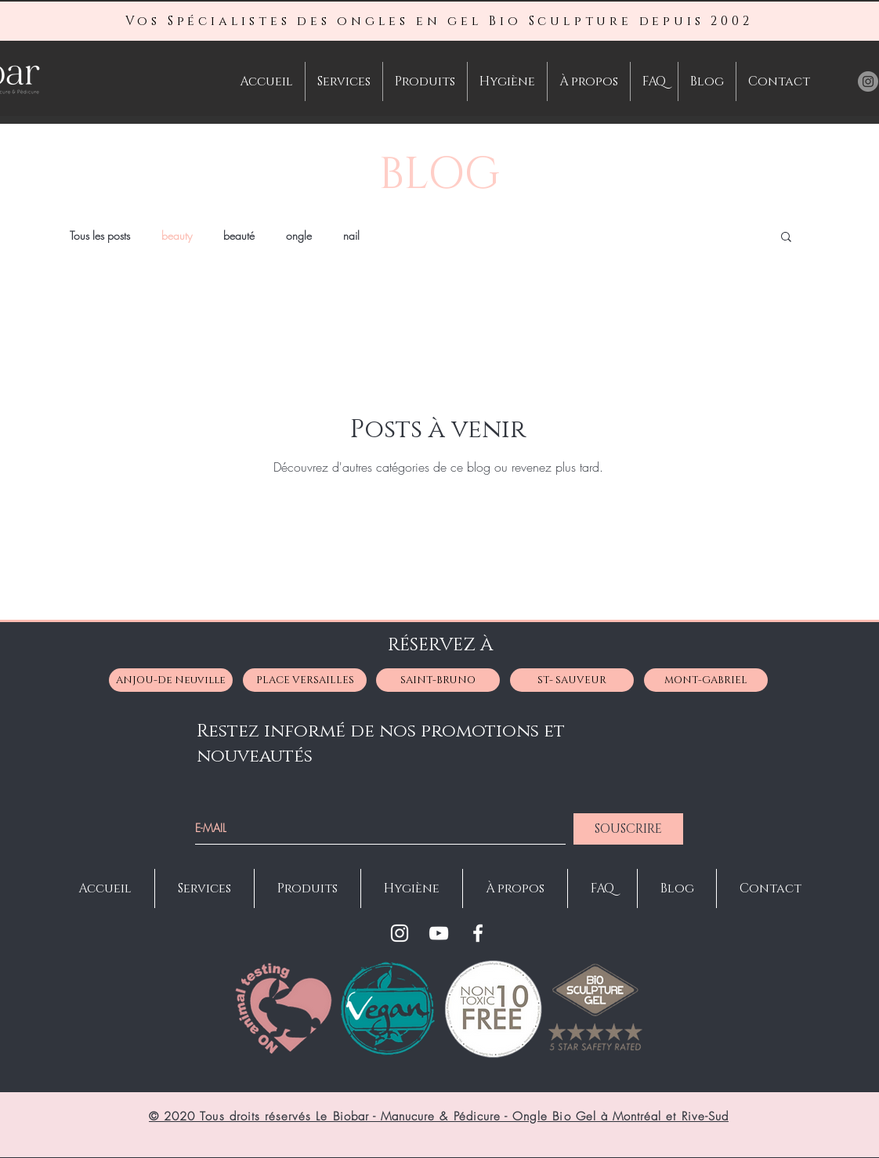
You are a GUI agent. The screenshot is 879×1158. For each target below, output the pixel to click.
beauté (239, 235)
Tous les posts (100, 235)
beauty (176, 235)
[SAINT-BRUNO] (438, 680)
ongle (299, 235)
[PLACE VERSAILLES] (305, 680)
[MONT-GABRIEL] (706, 680)
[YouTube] (438, 933)
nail (351, 235)
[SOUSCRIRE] (628, 829)
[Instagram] (399, 933)
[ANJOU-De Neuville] (171, 680)
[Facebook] (478, 933)
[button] (786, 238)
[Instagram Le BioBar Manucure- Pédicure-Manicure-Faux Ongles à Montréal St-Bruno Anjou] (868, 81)
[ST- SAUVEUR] (572, 680)
